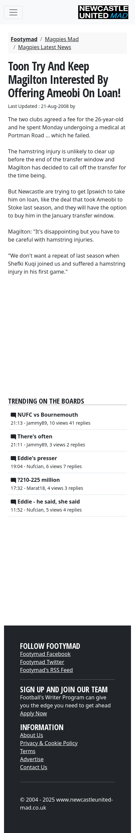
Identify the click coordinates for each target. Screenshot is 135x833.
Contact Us (33, 767)
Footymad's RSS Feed (46, 670)
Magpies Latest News (44, 47)
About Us (31, 735)
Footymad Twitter (42, 662)
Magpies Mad (62, 39)
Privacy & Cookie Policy (49, 743)
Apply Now (33, 713)
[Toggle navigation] (13, 12)
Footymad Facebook (45, 654)
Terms (27, 751)
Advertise (31, 759)
